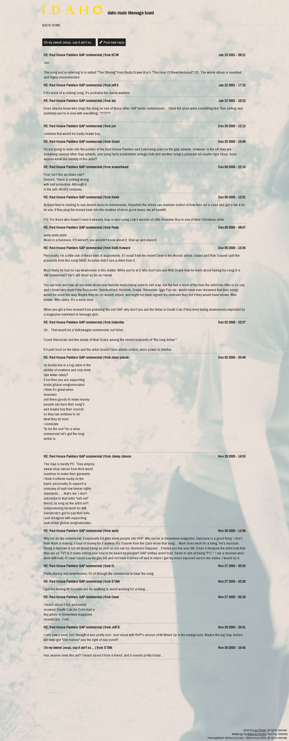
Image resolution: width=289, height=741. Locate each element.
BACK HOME (51, 25)
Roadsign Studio (256, 734)
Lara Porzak (259, 730)
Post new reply (114, 42)
